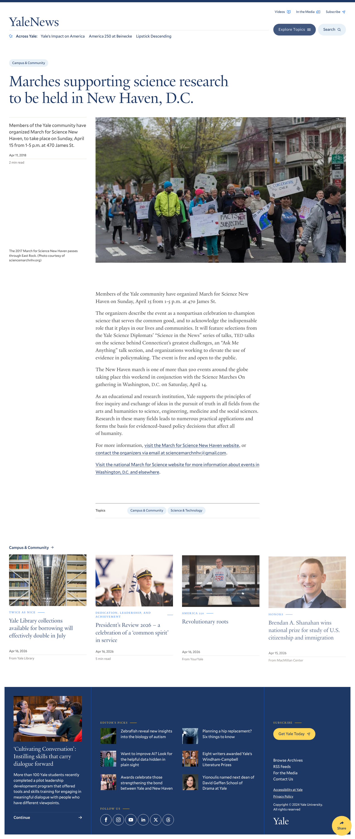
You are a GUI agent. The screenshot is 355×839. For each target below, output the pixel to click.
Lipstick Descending (153, 36)
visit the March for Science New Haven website (191, 449)
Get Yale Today (294, 733)
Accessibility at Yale (287, 789)
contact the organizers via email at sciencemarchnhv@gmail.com (161, 456)
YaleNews (34, 23)
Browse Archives (288, 760)
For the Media (285, 772)
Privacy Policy (283, 796)
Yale (281, 822)
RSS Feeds (282, 766)
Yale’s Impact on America (63, 36)
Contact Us (283, 779)
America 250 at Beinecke (110, 36)
